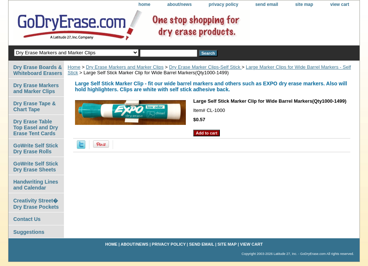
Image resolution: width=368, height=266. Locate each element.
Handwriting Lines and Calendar (35, 185)
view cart (339, 4)
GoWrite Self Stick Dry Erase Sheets (35, 167)
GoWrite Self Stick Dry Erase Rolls (35, 148)
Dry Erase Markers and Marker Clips (125, 67)
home (144, 4)
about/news (179, 4)
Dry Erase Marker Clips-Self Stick (205, 67)
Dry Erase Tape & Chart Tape (34, 106)
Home (74, 67)
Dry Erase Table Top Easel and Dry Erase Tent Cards (35, 127)
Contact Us (27, 219)
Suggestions (28, 232)
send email (266, 4)
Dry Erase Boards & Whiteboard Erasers (37, 70)
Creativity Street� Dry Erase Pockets (36, 204)
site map (304, 4)
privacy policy (223, 4)
